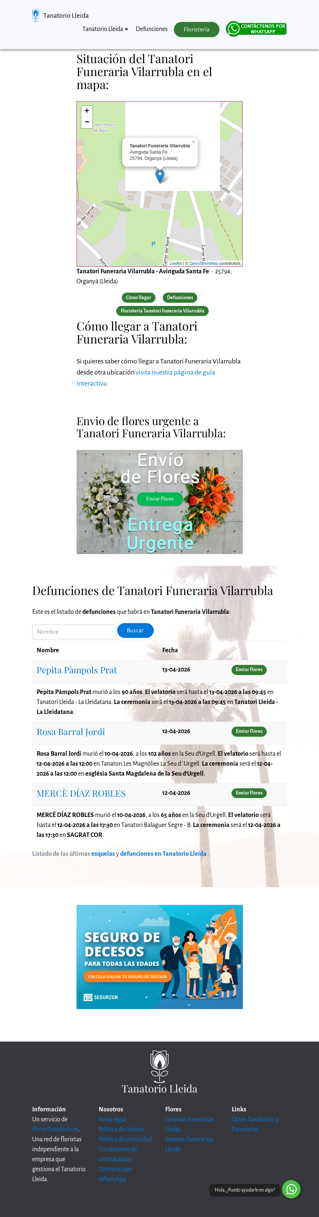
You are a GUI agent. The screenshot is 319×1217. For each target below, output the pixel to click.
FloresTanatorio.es (55, 1129)
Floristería (197, 29)
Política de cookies (122, 1129)
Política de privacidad (125, 1139)
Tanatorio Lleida (66, 15)
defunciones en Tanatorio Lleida (163, 854)
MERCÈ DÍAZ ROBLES (81, 793)
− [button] (86, 122)
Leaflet (176, 263)
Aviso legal (112, 1119)
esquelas (103, 854)
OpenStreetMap (203, 263)
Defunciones (152, 29)
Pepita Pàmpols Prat (77, 670)
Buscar (135, 630)
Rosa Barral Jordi (71, 731)
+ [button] (86, 111)
